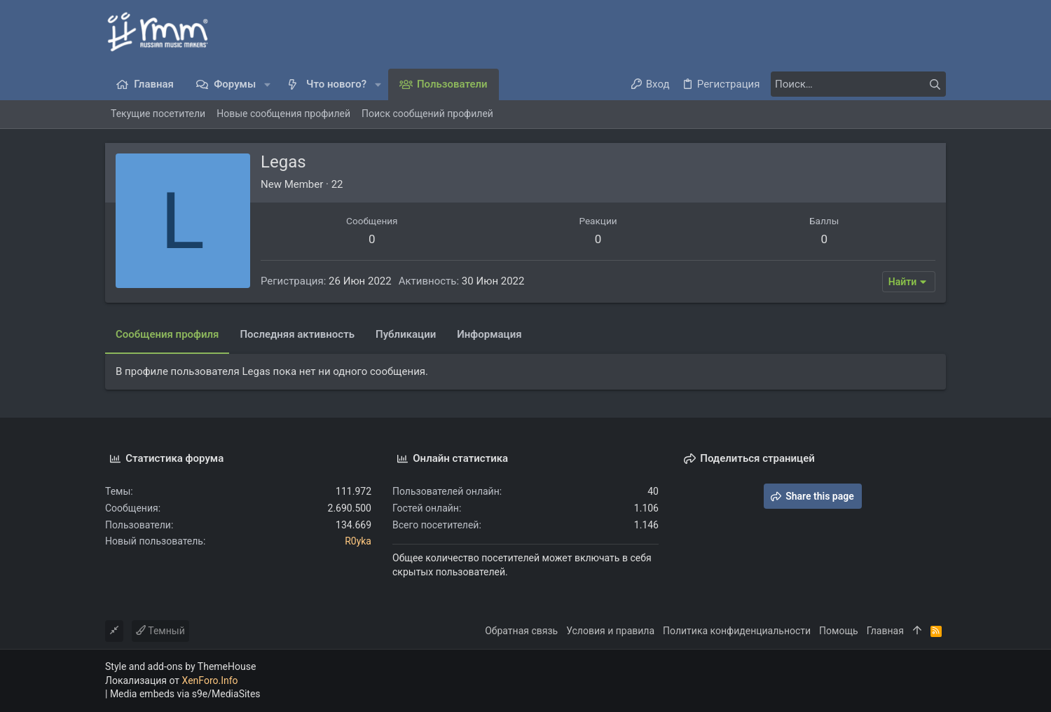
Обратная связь (521, 630)
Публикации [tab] (406, 334)
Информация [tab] (489, 334)
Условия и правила (610, 630)
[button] (267, 84)
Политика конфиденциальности (737, 630)
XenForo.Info (210, 680)
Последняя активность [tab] (297, 334)
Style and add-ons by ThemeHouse (180, 666)
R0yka (358, 541)
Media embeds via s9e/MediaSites (185, 693)
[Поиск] (858, 84)
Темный (160, 630)
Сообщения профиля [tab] (167, 334)
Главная (885, 630)
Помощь (838, 630)
